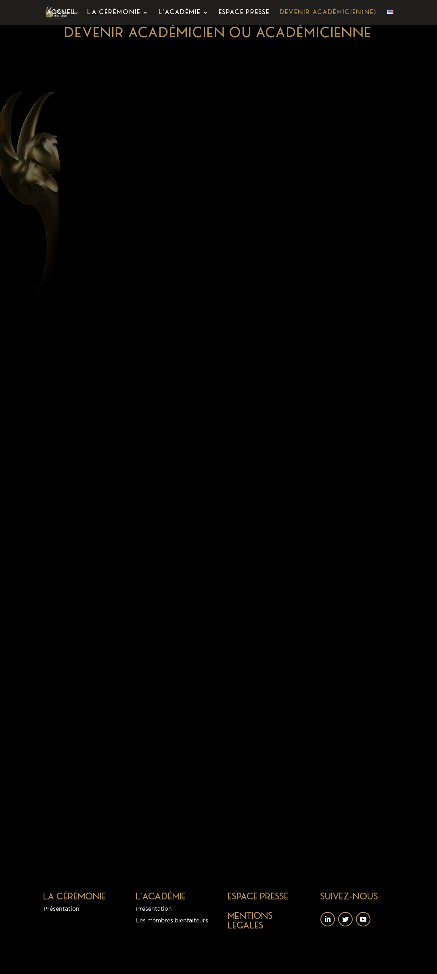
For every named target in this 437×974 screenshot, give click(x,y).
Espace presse (244, 13)
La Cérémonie (114, 13)
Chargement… (264, 447)
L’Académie (180, 13)
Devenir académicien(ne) (328, 13)
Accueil (62, 13)
